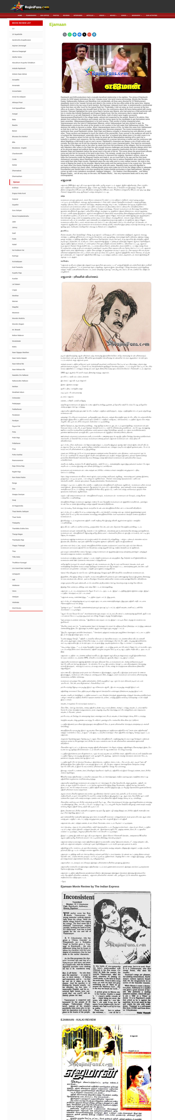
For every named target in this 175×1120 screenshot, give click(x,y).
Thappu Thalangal (18, 545)
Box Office (45, 15)
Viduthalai (15, 602)
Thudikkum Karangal (19, 563)
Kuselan (15, 278)
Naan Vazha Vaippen (19, 358)
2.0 (13, 29)
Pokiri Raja (16, 438)
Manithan (15, 296)
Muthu (14, 347)
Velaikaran (15, 585)
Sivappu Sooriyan (18, 494)
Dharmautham (17, 176)
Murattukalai (16, 341)
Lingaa (14, 290)
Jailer (14, 222)
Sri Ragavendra (17, 506)
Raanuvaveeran (17, 460)
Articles (89, 15)
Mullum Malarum (18, 335)
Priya (14, 449)
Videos (101, 15)
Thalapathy (16, 523)
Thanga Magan (17, 534)
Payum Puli (16, 426)
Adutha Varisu (17, 57)
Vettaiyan (15, 597)
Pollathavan (16, 443)
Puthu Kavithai (17, 455)
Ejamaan (16, 182)
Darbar (14, 165)
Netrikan (15, 386)
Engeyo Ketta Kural (19, 193)
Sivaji (14, 500)
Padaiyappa (16, 403)
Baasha (14, 125)
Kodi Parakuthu (17, 267)
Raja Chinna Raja (18, 466)
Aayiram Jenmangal (19, 46)
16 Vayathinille (17, 34)
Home (20, 15)
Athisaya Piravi (17, 102)
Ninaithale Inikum (18, 392)
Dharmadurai (16, 171)
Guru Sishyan (17, 210)
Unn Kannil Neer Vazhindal (21, 568)
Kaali (14, 233)
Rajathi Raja (16, 472)
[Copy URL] (65, 35)
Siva (13, 489)
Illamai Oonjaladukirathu (20, 216)
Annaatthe (15, 80)
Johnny (14, 227)
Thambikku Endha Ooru (20, 528)
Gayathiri (15, 205)
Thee (14, 551)
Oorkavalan (16, 398)
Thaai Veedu (16, 517)
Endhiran (15, 188)
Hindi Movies (16, 608)
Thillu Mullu (16, 557)
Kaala (14, 239)
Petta (14, 432)
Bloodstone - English (19, 148)
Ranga (14, 483)
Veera (14, 591)
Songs (123, 15)
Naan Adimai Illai (18, 364)
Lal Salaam (16, 284)
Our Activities (151, 15)
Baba (14, 119)
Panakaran (16, 415)
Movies (112, 15)
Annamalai (16, 85)
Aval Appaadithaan (18, 108)
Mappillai (15, 307)
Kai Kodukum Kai (18, 250)
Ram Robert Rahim (19, 477)
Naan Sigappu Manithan (20, 352)
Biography (136, 15)
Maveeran (15, 313)
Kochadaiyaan (17, 261)
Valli (13, 580)
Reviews (66, 15)
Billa (13, 142)
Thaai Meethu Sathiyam (20, 511)
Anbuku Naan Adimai (19, 74)
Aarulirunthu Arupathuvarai (21, 40)
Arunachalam (16, 91)
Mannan (15, 301)
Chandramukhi (17, 153)
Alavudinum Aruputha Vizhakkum (23, 63)
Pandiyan (15, 420)
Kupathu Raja (17, 273)
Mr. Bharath (16, 330)
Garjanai (15, 199)
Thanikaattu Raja (18, 540)
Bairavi (14, 131)
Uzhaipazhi (16, 574)
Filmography (31, 15)
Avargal (14, 114)
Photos (56, 15)
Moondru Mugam (18, 324)
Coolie (14, 159)
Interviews (78, 15)
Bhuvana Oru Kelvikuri (20, 136)
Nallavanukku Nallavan (20, 381)
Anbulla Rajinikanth (19, 68)
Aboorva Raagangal (19, 51)
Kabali (14, 244)
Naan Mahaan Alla (18, 369)
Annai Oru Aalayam (19, 97)
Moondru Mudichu (18, 318)
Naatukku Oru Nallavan (20, 375)
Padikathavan (17, 409)
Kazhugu (15, 256)
